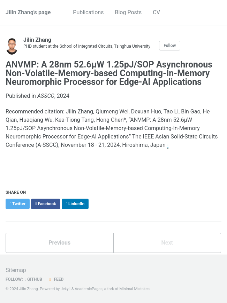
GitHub (33, 279)
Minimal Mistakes (134, 289)
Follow (170, 45)
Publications (88, 12)
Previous (59, 242)
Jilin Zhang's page (28, 12)
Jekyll (65, 289)
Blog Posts (128, 12)
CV (156, 12)
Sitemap (16, 270)
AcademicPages (89, 289)
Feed (55, 279)
